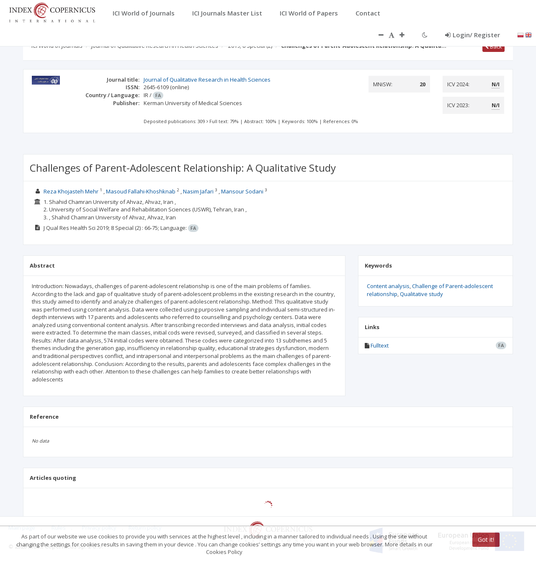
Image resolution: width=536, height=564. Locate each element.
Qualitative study (421, 294)
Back (493, 46)
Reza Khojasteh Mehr (71, 191)
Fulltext (380, 345)
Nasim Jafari (198, 191)
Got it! (486, 539)
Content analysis (388, 286)
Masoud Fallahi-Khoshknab (140, 191)
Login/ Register (472, 35)
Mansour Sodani (242, 191)
